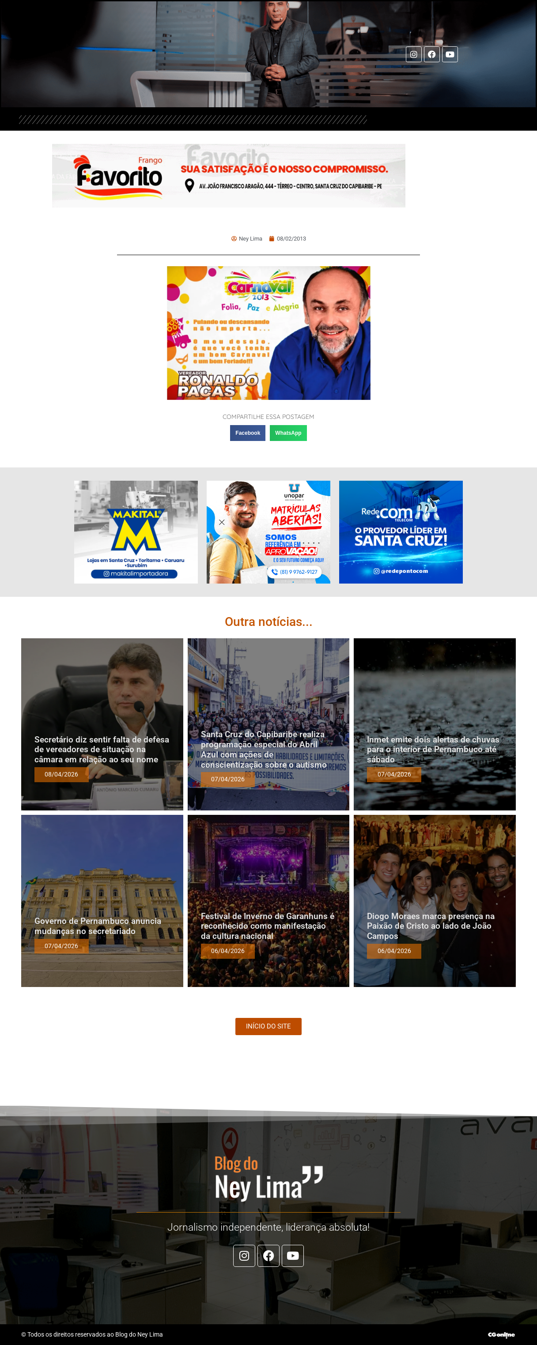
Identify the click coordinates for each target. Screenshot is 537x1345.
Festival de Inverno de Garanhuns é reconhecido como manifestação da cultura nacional (267, 926)
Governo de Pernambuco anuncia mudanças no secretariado (97, 926)
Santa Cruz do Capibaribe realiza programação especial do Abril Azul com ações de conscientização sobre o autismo (264, 749)
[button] (247, 433)
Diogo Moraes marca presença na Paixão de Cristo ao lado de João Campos (431, 926)
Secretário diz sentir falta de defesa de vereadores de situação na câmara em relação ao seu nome (101, 750)
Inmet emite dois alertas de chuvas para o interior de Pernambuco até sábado (433, 750)
